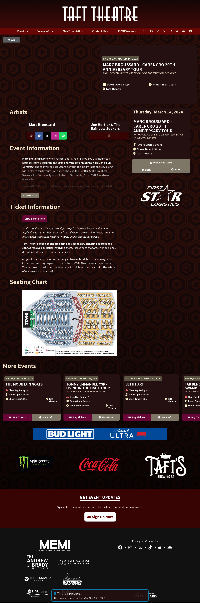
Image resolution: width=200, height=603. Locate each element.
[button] (30, 390)
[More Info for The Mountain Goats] (32, 397)
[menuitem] (22, 31)
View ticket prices (35, 218)
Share (147, 169)
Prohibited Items (161, 162)
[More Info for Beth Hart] (151, 397)
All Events (11, 39)
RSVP (175, 169)
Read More (30, 195)
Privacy (136, 541)
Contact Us (151, 541)
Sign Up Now (100, 516)
